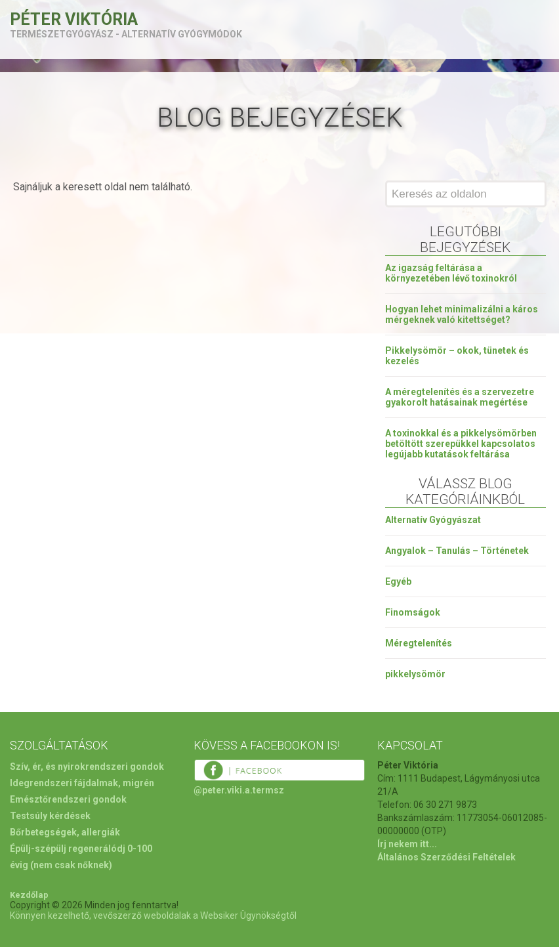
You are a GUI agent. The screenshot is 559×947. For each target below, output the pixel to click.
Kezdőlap (29, 895)
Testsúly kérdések (50, 815)
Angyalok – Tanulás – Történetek (457, 550)
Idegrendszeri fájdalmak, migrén (82, 783)
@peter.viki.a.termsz (239, 790)
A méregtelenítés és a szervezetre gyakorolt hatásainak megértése (459, 397)
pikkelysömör (415, 674)
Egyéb (398, 581)
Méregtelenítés (418, 643)
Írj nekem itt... (407, 844)
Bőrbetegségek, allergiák (65, 832)
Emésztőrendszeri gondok (68, 799)
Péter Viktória (74, 19)
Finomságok (412, 612)
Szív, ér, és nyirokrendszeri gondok (87, 766)
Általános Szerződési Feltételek (446, 857)
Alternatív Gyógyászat (433, 520)
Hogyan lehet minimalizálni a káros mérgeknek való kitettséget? (461, 314)
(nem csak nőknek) (71, 865)
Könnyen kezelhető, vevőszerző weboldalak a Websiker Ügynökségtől (153, 915)
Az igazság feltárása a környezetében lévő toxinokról (451, 273)
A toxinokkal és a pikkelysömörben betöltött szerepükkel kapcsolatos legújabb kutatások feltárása (461, 443)
